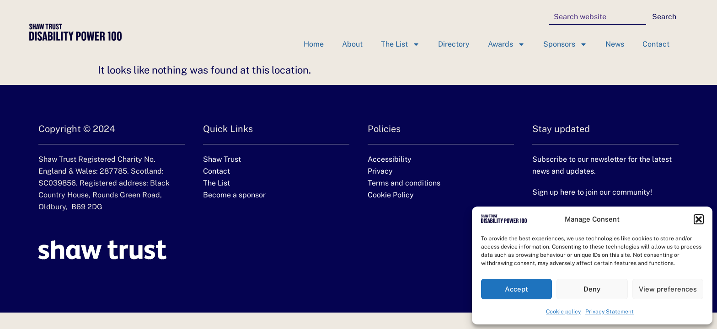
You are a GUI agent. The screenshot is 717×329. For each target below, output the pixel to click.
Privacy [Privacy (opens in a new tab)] (380, 171)
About (352, 44)
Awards (506, 44)
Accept (516, 289)
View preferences (668, 289)
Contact (655, 44)
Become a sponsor (234, 195)
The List (400, 44)
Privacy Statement (609, 311)
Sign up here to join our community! (592, 192)
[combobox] (597, 17)
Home (314, 44)
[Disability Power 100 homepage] (75, 32)
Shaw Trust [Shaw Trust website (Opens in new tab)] (222, 159)
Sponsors (565, 44)
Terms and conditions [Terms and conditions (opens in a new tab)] (404, 183)
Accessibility (390, 159)
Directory (454, 44)
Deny (591, 289)
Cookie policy (563, 311)
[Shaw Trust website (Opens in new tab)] (102, 250)
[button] (698, 219)
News (614, 44)
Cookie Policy (391, 195)
